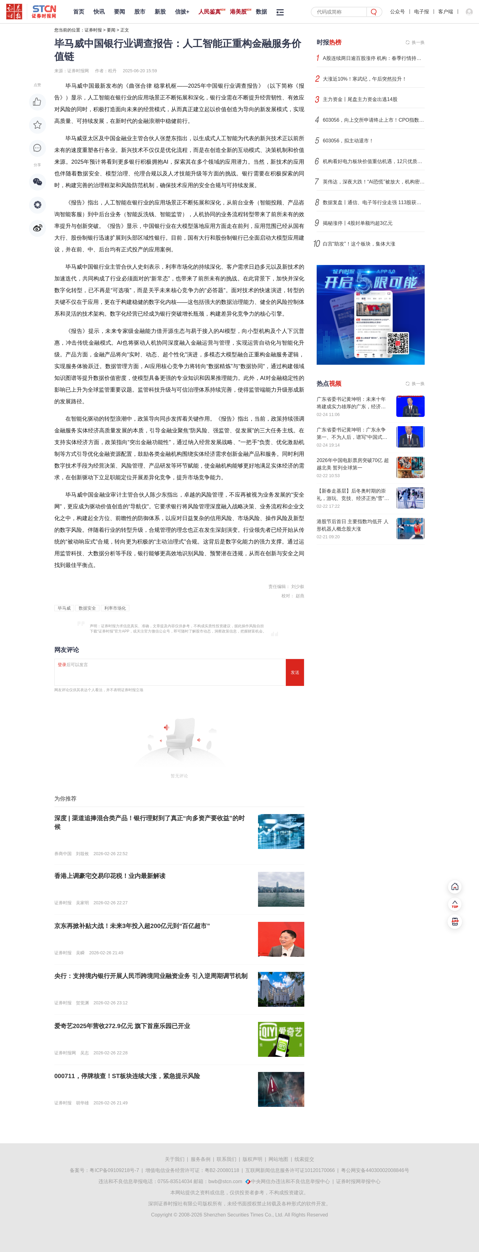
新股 (160, 12)
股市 (139, 12)
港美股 (238, 12)
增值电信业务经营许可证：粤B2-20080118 (192, 1170)
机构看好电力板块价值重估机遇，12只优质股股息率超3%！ (374, 161)
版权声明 (252, 1159)
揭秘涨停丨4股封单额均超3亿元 (358, 223)
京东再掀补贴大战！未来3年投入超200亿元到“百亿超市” (132, 925)
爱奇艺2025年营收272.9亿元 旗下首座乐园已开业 (122, 1026)
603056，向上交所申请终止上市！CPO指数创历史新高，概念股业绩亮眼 (374, 120)
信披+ (182, 12)
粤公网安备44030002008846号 (375, 1170)
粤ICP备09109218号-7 (114, 1170)
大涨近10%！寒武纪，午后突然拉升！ (365, 79)
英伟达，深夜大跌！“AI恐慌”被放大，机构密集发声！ (374, 181)
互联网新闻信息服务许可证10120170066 (290, 1170)
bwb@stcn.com (225, 1181)
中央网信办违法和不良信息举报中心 (290, 1181)
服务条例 (200, 1159)
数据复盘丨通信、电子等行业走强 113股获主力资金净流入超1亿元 (374, 202)
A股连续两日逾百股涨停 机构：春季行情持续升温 (374, 58)
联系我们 (226, 1159)
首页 (78, 12)
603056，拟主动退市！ (348, 140)
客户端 (445, 11)
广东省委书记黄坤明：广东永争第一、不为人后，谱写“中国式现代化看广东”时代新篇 (352, 437)
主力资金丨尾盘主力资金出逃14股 (360, 99)
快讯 (99, 12)
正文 (124, 29)
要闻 (119, 12)
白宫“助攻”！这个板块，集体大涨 (359, 243)
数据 (261, 12)
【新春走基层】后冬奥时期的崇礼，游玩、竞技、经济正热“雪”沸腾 (353, 498)
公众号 (397, 11)
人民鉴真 (209, 12)
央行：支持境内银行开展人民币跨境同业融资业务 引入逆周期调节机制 (151, 976)
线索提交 (304, 1159)
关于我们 (175, 1159)
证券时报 (93, 29)
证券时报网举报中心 (358, 1181)
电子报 (421, 11)
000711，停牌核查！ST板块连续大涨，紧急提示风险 (127, 1076)
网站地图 (278, 1159)
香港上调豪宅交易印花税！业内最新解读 (109, 875)
